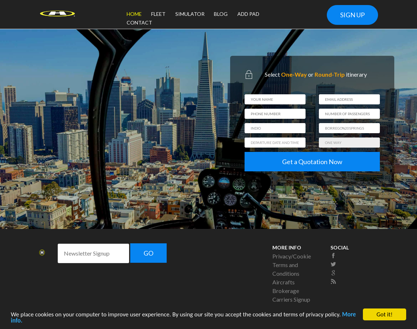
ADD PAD (248, 14)
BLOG (221, 14)
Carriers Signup (291, 299)
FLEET (158, 14)
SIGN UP (352, 15)
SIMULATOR (190, 14)
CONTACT (139, 22)
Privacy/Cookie (291, 256)
